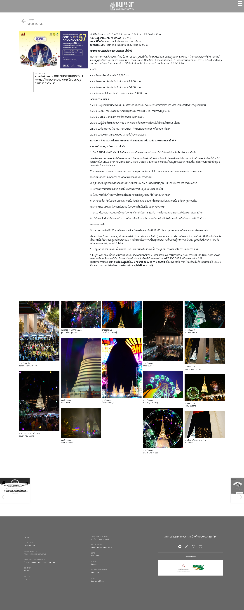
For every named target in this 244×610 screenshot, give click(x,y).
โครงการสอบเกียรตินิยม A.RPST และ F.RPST (56, 561)
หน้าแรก (27, 537)
